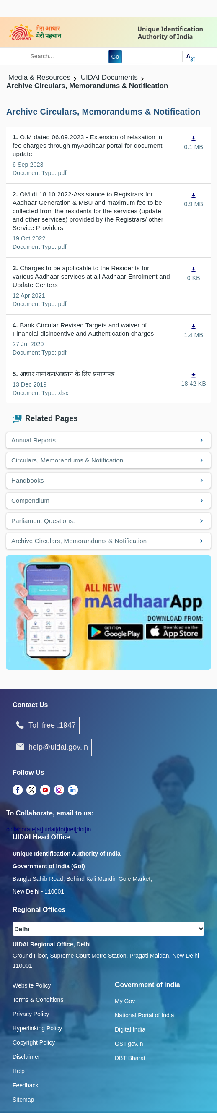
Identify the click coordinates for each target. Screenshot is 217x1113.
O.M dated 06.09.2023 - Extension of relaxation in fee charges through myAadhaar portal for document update (88, 145)
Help (19, 1071)
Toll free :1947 (46, 726)
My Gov (125, 1001)
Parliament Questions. (43, 520)
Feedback (25, 1085)
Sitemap (23, 1099)
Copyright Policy (34, 1042)
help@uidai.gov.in (52, 747)
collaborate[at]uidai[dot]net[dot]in (48, 829)
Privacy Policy (31, 1014)
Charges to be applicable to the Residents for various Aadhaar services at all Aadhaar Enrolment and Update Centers (91, 276)
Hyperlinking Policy (37, 1028)
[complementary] (18, 790)
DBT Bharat (130, 1058)
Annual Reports (33, 440)
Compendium (30, 500)
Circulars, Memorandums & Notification (67, 460)
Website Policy (32, 985)
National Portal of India (144, 1015)
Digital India (130, 1029)
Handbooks (27, 480)
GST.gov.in (129, 1043)
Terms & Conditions (38, 999)
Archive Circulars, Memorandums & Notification (79, 540)
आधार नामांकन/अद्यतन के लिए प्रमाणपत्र (63, 373)
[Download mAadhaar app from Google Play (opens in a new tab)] (108, 612)
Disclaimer (26, 1056)
